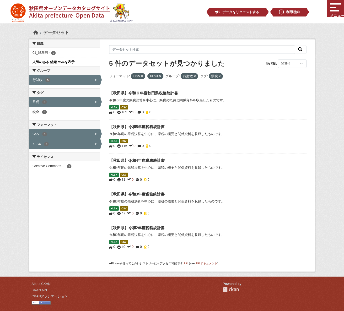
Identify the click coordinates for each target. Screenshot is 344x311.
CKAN (231, 289)
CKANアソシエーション (50, 296)
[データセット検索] (202, 49)
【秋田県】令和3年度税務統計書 (137, 194)
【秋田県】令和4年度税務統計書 (137, 160)
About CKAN (41, 284)
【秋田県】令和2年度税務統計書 (137, 228)
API (185, 263)
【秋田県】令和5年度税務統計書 (137, 127)
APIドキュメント (206, 263)
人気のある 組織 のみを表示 (53, 62)
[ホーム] (35, 32)
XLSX (114, 107)
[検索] (300, 49)
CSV (124, 107)
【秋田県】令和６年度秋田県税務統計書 (143, 93)
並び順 (271, 63)
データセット (56, 32)
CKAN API (39, 290)
